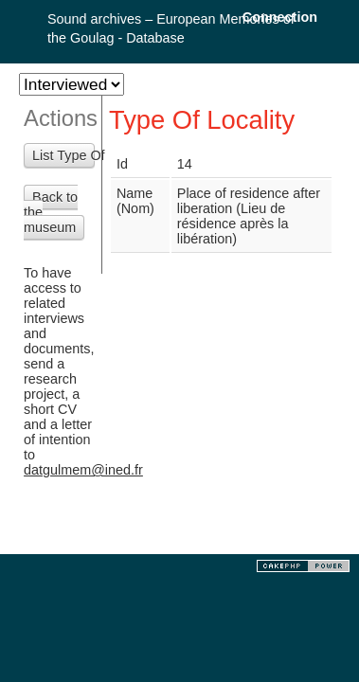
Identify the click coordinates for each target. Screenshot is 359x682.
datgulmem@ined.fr (83, 469)
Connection (279, 17)
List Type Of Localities (63, 155)
